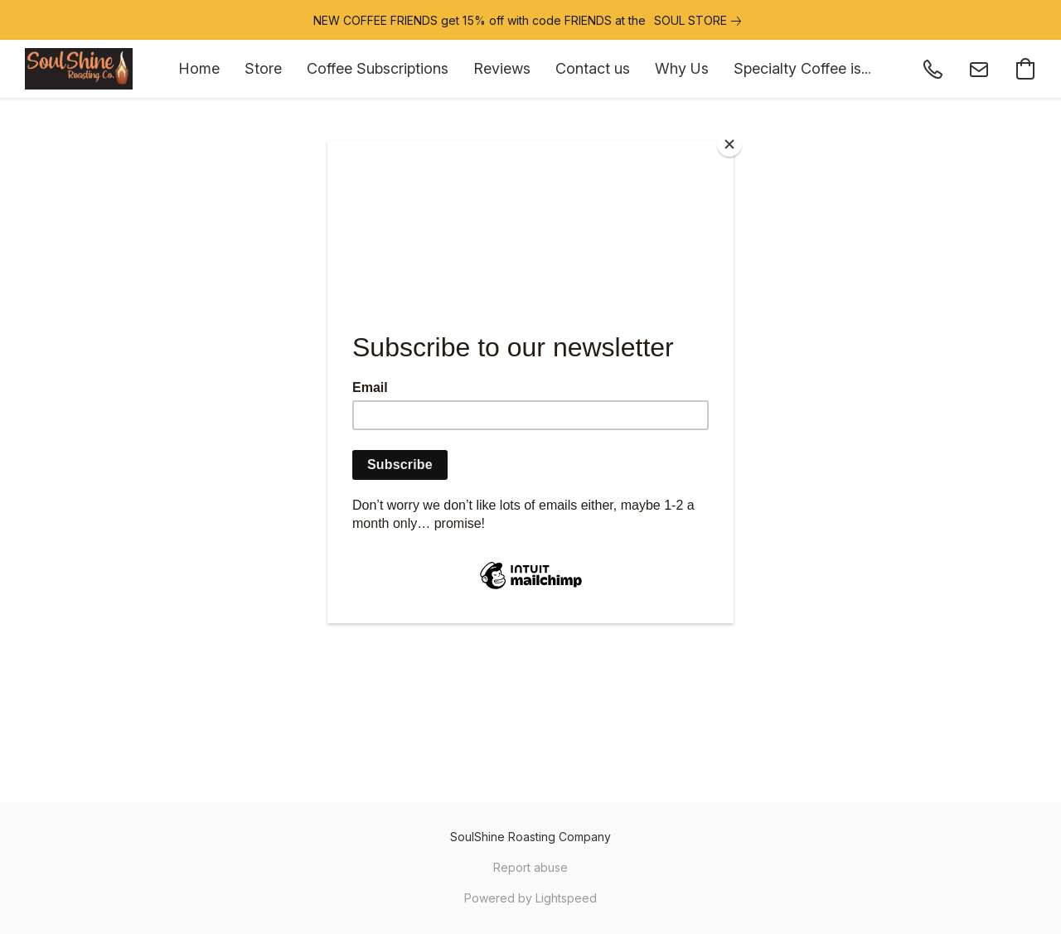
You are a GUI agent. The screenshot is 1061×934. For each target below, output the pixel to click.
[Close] (729, 144)
